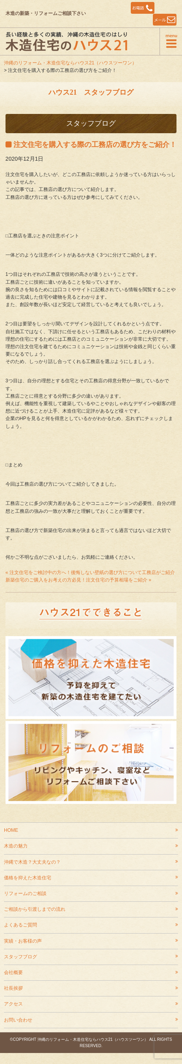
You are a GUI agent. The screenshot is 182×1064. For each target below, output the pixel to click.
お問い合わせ (18, 1020)
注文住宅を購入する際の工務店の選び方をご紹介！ (94, 145)
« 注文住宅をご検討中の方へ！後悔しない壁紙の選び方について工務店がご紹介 (90, 572)
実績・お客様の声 (23, 941)
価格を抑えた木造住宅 (27, 878)
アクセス (13, 1004)
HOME (11, 830)
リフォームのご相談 (25, 893)
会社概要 (13, 972)
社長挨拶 (13, 988)
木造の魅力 (16, 846)
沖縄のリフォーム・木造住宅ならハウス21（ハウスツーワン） (70, 63)
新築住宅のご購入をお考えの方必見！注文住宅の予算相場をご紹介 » (78, 580)
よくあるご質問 (20, 925)
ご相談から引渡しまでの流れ (34, 909)
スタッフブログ (20, 956)
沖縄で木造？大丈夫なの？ (32, 862)
